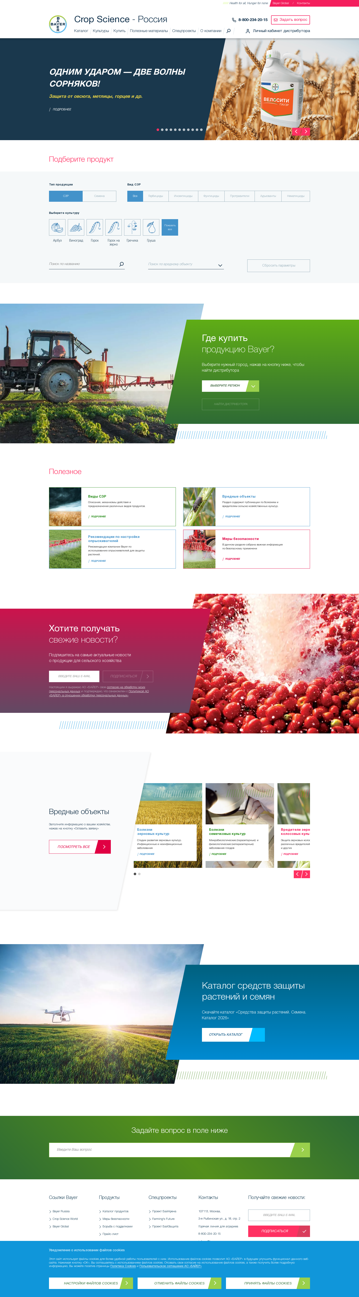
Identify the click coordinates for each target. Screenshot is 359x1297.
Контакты (303, 3)
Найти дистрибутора (230, 404)
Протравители (239, 196)
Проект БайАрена (164, 1211)
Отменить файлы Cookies (179, 1283)
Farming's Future (163, 1219)
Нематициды (296, 196)
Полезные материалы (149, 31)
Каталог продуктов (115, 1211)
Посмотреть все (73, 847)
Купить (119, 31)
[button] (158, 129)
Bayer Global (281, 3)
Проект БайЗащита (165, 1226)
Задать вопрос (293, 20)
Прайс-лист (110, 1234)
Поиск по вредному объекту (170, 264)
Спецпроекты (184, 31)
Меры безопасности (116, 1219)
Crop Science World (65, 1219)
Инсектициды (183, 196)
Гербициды (155, 196)
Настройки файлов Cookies (91, 1283)
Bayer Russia (61, 1211)
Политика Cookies (123, 1266)
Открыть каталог (225, 1034)
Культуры (101, 31)
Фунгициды (211, 196)
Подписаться (123, 676)
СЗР (66, 196)
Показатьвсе (170, 227)
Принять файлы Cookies (268, 1283)
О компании (210, 31)
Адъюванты (268, 196)
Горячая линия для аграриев (221, 1231)
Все (135, 196)
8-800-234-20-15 (252, 20)
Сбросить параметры (278, 265)
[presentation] (296, 132)
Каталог (81, 31)
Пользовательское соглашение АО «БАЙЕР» (170, 1266)
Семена (99, 196)
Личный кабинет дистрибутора (281, 31)
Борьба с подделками (118, 1226)
